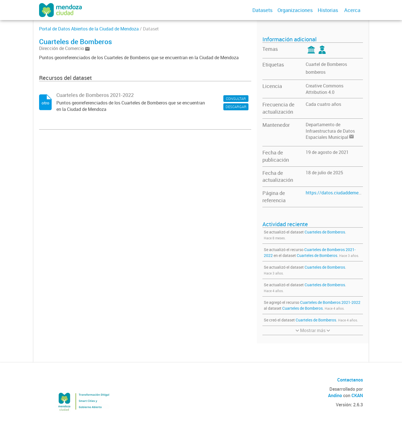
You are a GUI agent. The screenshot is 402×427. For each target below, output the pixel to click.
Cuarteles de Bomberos (325, 232)
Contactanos (350, 380)
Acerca (352, 10)
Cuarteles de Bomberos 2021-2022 (330, 302)
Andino (335, 395)
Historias (328, 10)
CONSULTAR (236, 98)
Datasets (262, 10)
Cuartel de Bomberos (326, 64)
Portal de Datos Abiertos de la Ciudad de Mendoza (89, 29)
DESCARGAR (236, 106)
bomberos (316, 72)
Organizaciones (295, 10)
